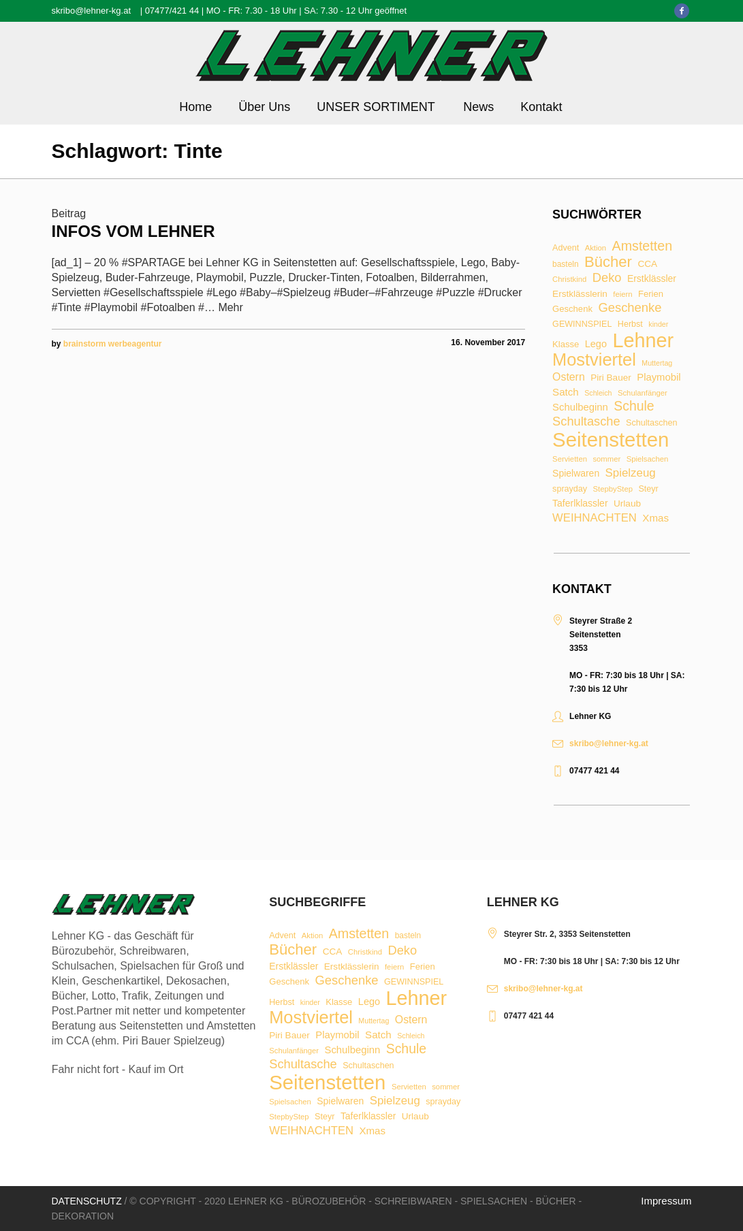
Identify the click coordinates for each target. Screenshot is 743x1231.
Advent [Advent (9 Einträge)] (565, 248)
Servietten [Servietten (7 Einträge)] (569, 459)
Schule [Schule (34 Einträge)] (634, 406)
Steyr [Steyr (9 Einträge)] (648, 489)
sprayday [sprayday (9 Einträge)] (569, 489)
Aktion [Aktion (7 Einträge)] (595, 248)
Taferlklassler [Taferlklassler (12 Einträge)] (579, 504)
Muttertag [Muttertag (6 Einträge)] (657, 363)
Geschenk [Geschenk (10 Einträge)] (572, 308)
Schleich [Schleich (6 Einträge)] (598, 393)
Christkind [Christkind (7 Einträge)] (569, 279)
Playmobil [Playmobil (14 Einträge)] (658, 377)
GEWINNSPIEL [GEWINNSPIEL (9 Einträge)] (582, 324)
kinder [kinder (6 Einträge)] (658, 324)
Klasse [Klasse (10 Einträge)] (565, 344)
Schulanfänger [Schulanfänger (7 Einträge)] (642, 393)
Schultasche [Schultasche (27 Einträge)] (586, 421)
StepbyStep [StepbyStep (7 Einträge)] (613, 489)
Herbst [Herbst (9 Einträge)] (630, 324)
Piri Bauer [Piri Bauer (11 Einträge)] (610, 378)
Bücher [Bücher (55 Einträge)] (608, 262)
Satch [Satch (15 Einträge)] (565, 392)
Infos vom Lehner (133, 231)
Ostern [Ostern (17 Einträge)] (568, 377)
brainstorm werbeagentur (112, 344)
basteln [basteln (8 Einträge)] (565, 265)
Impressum (666, 1200)
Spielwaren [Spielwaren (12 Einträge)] (575, 474)
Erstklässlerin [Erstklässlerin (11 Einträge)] (579, 294)
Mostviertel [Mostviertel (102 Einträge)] (594, 359)
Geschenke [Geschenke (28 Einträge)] (629, 308)
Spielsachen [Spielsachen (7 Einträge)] (648, 459)
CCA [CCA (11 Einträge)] (647, 264)
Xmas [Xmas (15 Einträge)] (655, 518)
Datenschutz (87, 1201)
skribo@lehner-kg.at (91, 10)
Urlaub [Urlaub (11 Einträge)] (627, 504)
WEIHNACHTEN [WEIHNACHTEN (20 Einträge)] (594, 518)
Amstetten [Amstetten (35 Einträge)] (642, 246)
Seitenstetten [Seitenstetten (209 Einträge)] (610, 439)
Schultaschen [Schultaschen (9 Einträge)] (651, 423)
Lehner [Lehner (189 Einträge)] (643, 341)
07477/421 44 (172, 10)
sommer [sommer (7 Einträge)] (606, 459)
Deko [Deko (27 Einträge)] (607, 278)
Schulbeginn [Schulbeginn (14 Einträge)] (580, 407)
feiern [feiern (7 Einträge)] (622, 294)
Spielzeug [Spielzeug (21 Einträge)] (630, 473)
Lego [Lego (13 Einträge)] (596, 344)
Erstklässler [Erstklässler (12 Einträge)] (651, 279)
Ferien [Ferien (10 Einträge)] (650, 293)
